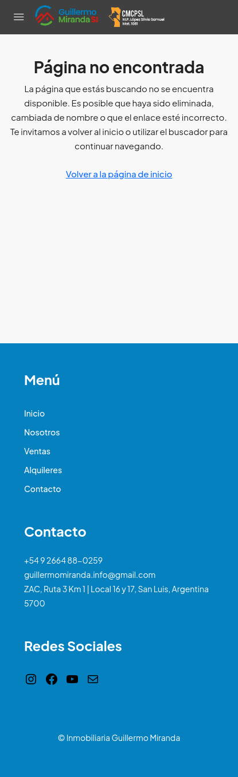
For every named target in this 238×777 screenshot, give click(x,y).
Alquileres (43, 470)
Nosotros (42, 432)
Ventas (37, 451)
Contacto (42, 488)
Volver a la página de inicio (119, 173)
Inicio (34, 413)
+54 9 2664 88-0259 (63, 560)
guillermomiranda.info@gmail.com (89, 574)
